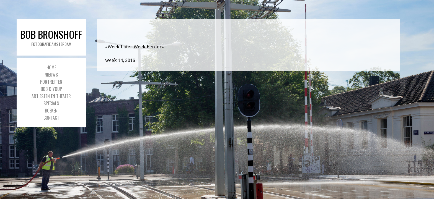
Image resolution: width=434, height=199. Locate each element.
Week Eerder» (148, 46)
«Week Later (118, 46)
